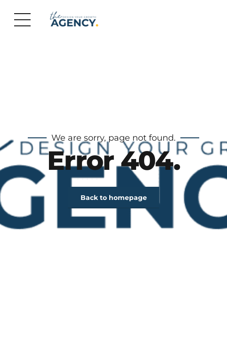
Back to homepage (114, 197)
